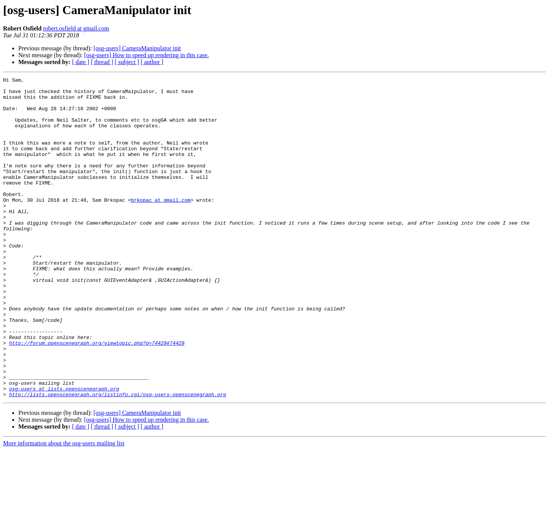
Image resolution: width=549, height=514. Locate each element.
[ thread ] (102, 62)
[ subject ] (127, 62)
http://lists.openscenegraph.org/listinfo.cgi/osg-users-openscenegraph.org (117, 458)
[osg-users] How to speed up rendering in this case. (146, 55)
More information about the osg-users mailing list (63, 507)
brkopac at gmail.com (160, 225)
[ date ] (80, 62)
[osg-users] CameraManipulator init (137, 48)
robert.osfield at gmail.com (76, 28)
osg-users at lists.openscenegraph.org (64, 451)
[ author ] (152, 62)
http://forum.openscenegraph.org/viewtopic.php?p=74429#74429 (97, 396)
